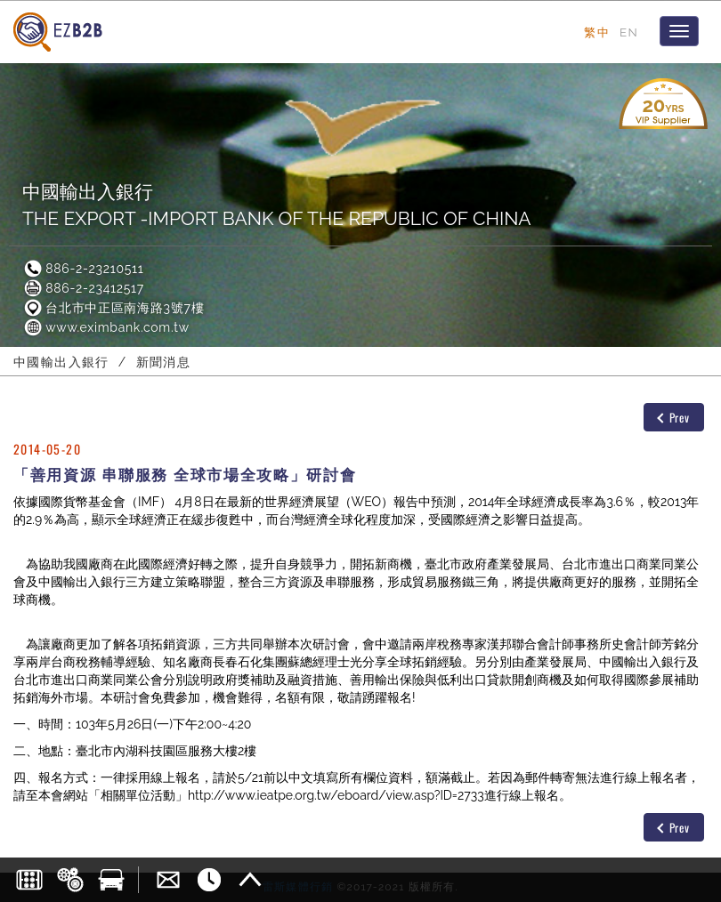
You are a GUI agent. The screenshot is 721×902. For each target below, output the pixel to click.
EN (629, 32)
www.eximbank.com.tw (106, 327)
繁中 (597, 32)
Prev (674, 417)
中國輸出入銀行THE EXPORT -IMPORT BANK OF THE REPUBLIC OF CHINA (276, 205)
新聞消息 (163, 362)
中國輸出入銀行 (61, 362)
